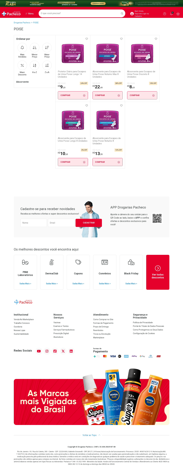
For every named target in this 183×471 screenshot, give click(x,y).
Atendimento (100, 314)
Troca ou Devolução (102, 334)
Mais (22, 50)
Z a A (47, 67)
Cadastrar (89, 223)
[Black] (91, 3)
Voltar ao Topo (91, 435)
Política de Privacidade (143, 322)
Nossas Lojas (19, 330)
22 (98, 87)
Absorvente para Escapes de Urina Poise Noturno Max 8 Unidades (107, 74)
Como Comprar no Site (103, 319)
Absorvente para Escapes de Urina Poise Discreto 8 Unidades (141, 74)
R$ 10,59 (131, 83)
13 (98, 153)
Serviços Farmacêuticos (64, 330)
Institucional (21, 314)
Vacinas (57, 322)
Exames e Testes (61, 326)
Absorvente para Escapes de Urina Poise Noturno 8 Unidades (107, 141)
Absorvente (22, 82)
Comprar (72, 95)
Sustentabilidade (21, 334)
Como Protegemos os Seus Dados (148, 330)
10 (63, 153)
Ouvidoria (18, 327)
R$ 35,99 (96, 83)
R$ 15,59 (96, 150)
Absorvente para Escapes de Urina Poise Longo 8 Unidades (72, 139)
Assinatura (58, 337)
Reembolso (98, 330)
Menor (34, 50)
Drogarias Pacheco (22, 22)
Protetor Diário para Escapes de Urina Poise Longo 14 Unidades (72, 74)
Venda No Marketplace (24, 319)
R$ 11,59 (62, 150)
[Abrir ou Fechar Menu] (29, 14)
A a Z (34, 67)
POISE (36, 22)
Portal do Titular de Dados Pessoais (148, 326)
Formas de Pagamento (103, 323)
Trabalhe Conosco (22, 323)
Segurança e (151, 316)
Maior (47, 50)
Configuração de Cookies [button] (144, 333)
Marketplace (98, 337)
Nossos (72, 316)
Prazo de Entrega (101, 327)
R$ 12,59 (62, 83)
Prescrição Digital (61, 333)
